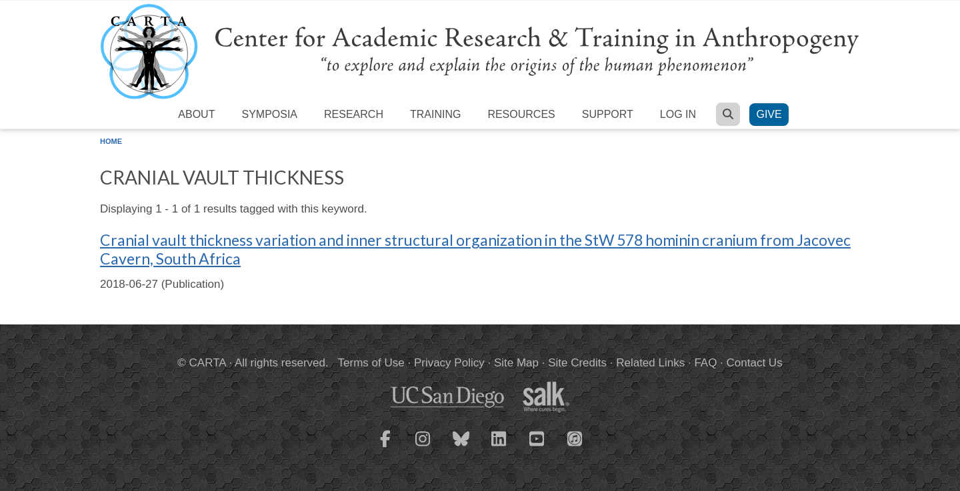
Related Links (650, 362)
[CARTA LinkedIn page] (499, 447)
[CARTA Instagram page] (423, 447)
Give (768, 114)
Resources (521, 114)
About (196, 114)
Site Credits (577, 362)
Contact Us (755, 362)
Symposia (269, 114)
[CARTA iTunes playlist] (575, 437)
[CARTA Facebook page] (385, 447)
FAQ (705, 362)
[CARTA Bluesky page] (461, 447)
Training (435, 114)
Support (607, 114)
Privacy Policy (449, 362)
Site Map (516, 362)
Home (111, 141)
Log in (678, 114)
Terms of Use (371, 362)
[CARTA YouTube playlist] (537, 447)
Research (353, 114)
